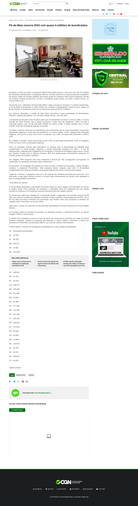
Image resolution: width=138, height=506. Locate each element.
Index (126, 4)
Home (13, 10)
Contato (23, 10)
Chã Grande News (66, 496)
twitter (50, 488)
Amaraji (67, 10)
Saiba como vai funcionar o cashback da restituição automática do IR (21, 263)
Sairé (103, 10)
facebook (38, 488)
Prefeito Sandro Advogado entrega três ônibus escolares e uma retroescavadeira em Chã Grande (74, 264)
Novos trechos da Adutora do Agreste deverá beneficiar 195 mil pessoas (48, 263)
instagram (89, 488)
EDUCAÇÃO (20, 375)
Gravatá (50, 10)
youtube (101, 488)
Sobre (30, 10)
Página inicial (13, 20)
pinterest (75, 488)
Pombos (58, 10)
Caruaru (111, 10)
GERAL (21, 20)
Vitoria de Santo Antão (81, 10)
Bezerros (95, 10)
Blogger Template (81, 496)
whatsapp (62, 488)
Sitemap (119, 4)
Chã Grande (39, 10)
